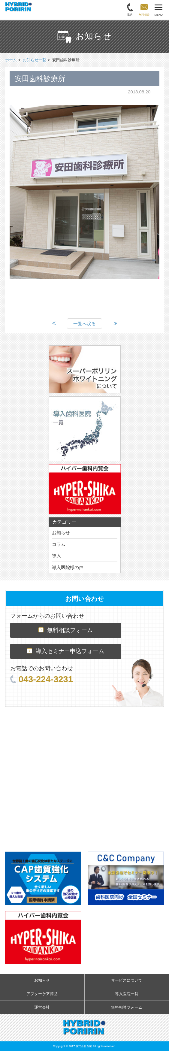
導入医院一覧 (126, 994)
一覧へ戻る (84, 323)
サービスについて (126, 980)
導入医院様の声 (67, 567)
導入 (56, 555)
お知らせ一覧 (34, 60)
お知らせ (61, 532)
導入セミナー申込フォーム (65, 651)
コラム (58, 544)
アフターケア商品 (42, 994)
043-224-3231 (41, 679)
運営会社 (42, 1007)
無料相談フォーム (65, 630)
